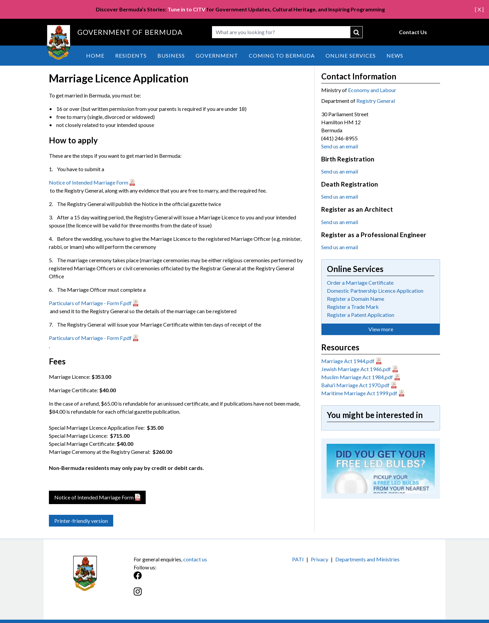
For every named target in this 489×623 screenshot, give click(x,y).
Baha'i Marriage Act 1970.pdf (355, 385)
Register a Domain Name (355, 298)
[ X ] (479, 9)
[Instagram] (189, 595)
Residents (131, 55)
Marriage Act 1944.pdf (347, 361)
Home (95, 55)
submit (356, 32)
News (395, 55)
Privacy (319, 559)
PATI (298, 559)
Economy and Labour (372, 90)
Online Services (351, 55)
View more (380, 329)
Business (171, 55)
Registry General (375, 100)
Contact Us (413, 32)
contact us (195, 559)
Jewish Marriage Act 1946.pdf (356, 369)
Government (217, 55)
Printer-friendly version (81, 520)
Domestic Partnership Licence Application (375, 290)
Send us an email (339, 146)
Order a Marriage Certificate (360, 282)
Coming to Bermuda (282, 55)
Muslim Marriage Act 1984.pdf (357, 377)
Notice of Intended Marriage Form (88, 182)
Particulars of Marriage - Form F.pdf (90, 303)
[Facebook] (189, 578)
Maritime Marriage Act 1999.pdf (359, 393)
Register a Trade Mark (353, 306)
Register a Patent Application (360, 315)
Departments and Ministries (367, 559)
